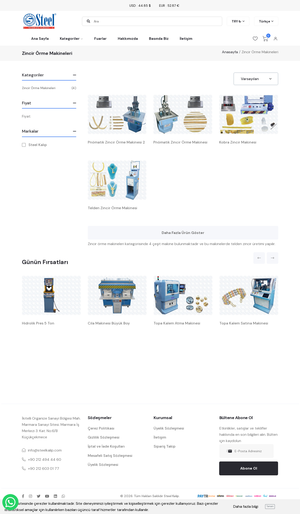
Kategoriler (70, 38)
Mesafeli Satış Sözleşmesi (110, 455)
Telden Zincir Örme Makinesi (112, 208)
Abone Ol (248, 468)
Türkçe (264, 21)
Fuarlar (100, 38)
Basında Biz (159, 38)
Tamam (270, 506)
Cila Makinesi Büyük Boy (109, 323)
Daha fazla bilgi (245, 506)
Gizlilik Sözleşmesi (103, 437)
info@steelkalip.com (45, 450)
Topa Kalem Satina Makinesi (243, 323)
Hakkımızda (128, 38)
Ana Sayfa (40, 38)
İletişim (186, 38)
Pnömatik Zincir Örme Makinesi (180, 142)
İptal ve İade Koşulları (106, 446)
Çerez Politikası (101, 428)
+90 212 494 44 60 (44, 459)
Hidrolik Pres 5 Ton (38, 323)
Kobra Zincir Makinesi (237, 142)
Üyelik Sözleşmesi (103, 464)
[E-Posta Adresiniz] (246, 451)
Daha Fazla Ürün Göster (183, 232)
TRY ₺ (236, 21)
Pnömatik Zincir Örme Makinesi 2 (116, 142)
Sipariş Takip (165, 446)
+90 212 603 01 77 (43, 468)
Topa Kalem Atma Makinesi (177, 323)
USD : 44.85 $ (140, 5)
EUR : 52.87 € (169, 5)
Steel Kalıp (37, 145)
